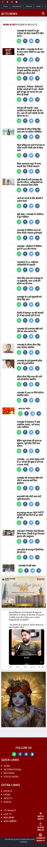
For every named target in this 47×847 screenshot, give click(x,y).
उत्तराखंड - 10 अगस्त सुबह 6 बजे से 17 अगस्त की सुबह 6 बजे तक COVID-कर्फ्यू (30, 462)
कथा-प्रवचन (9, 817)
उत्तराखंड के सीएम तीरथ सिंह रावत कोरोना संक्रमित (28, 346)
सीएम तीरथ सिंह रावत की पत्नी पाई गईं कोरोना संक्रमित (29, 378)
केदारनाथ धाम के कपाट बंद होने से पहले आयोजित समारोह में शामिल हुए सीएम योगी (30, 70)
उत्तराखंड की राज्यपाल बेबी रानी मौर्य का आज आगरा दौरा (30, 330)
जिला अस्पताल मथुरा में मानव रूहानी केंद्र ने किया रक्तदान (29, 165)
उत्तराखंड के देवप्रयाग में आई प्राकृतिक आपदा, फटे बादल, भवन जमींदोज (28, 424)
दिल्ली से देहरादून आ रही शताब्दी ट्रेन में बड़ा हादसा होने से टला (30, 314)
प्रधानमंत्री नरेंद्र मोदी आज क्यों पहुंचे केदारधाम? (29, 498)
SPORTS (8, 791)
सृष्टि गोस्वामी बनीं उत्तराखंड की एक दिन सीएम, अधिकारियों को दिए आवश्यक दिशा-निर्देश (29, 182)
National (29, 6)
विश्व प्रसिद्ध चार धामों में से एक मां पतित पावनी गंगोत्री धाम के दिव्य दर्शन (30, 148)
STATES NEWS (11, 776)
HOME (7, 765)
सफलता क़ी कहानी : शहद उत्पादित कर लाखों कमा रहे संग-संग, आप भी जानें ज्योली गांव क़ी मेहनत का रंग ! (30, 111)
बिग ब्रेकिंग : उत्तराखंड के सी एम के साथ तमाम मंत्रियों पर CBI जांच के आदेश (30, 52)
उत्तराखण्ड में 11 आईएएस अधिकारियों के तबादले (27, 263)
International (16, 6)
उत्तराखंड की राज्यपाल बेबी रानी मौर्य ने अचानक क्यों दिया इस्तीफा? (30, 480)
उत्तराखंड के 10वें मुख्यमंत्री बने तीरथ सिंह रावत (29, 298)
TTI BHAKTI (10, 810)
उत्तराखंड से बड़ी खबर (27, 565)
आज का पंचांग (24, 408)
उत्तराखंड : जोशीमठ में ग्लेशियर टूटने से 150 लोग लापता (29, 247)
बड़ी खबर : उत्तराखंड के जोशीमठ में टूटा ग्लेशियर (30, 215)
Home (5, 6)
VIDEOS (7, 801)
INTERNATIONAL (13, 769)
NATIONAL (9, 772)
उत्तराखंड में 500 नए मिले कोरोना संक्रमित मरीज (30, 394)
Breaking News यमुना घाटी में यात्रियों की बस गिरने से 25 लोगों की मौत (30, 515)
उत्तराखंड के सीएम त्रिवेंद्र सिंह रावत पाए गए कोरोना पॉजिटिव (29, 130)
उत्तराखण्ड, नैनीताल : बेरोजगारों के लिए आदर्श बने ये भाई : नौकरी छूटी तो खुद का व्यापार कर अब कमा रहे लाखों (30, 90)
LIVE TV (7, 814)
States (38, 6)
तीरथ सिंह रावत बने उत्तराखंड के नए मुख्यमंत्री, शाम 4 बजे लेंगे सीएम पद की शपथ (30, 281)
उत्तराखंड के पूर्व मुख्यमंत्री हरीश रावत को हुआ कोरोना (29, 362)
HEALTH (8, 798)
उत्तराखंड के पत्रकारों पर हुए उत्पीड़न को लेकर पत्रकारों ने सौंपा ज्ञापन (30, 33)
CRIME (7, 794)
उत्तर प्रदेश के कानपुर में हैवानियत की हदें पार (30, 551)
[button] (19, 41)
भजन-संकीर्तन (10, 821)
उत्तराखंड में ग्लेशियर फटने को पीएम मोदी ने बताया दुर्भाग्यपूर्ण (29, 231)
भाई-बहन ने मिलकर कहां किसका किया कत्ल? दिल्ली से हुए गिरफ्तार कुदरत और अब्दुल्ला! (30, 534)
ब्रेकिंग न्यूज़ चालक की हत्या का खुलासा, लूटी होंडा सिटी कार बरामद (29, 443)
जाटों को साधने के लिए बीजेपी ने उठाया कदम (30, 199)
